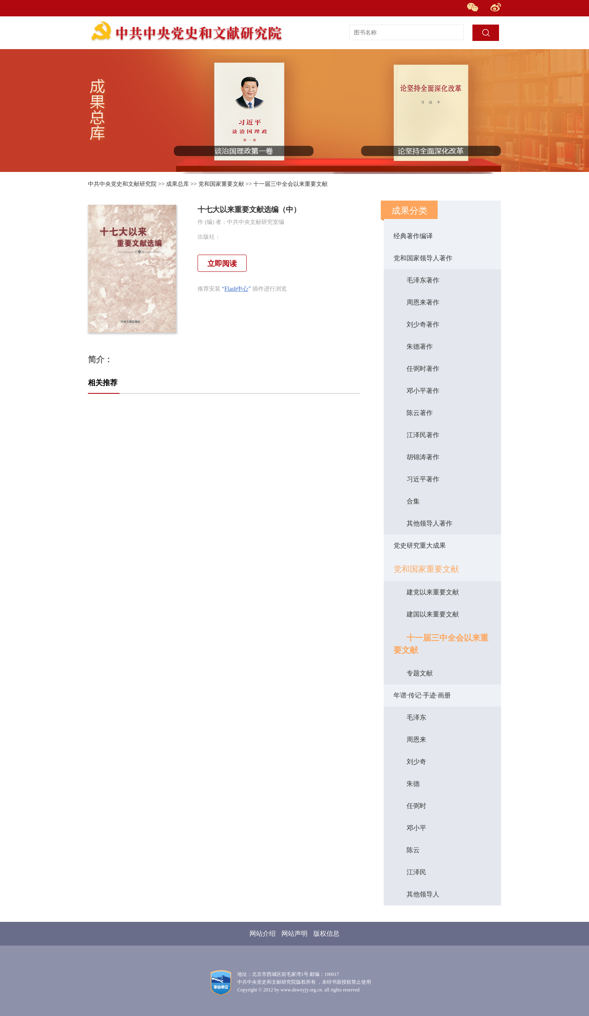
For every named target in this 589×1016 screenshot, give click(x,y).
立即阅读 (222, 264)
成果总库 (177, 184)
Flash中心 (236, 289)
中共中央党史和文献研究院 (122, 184)
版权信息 (326, 933)
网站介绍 (263, 933)
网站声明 (294, 933)
